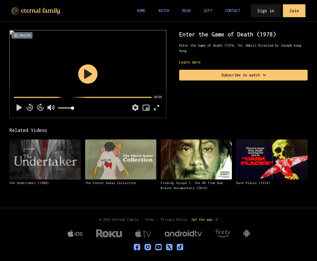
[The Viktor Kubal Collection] (120, 183)
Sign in (265, 10)
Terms (149, 220)
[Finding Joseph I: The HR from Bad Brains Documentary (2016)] (196, 185)
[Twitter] (169, 247)
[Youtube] (158, 247)
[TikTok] (180, 247)
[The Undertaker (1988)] (45, 183)
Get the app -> (205, 220)
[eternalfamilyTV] (137, 247)
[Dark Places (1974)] (271, 183)
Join (294, 10)
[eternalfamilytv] (147, 247)
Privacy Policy (174, 220)
